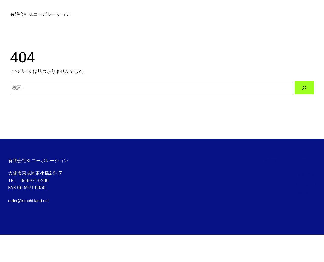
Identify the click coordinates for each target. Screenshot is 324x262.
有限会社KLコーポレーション (40, 14)
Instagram (305, 183)
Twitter (302, 192)
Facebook (305, 174)
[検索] (304, 87)
